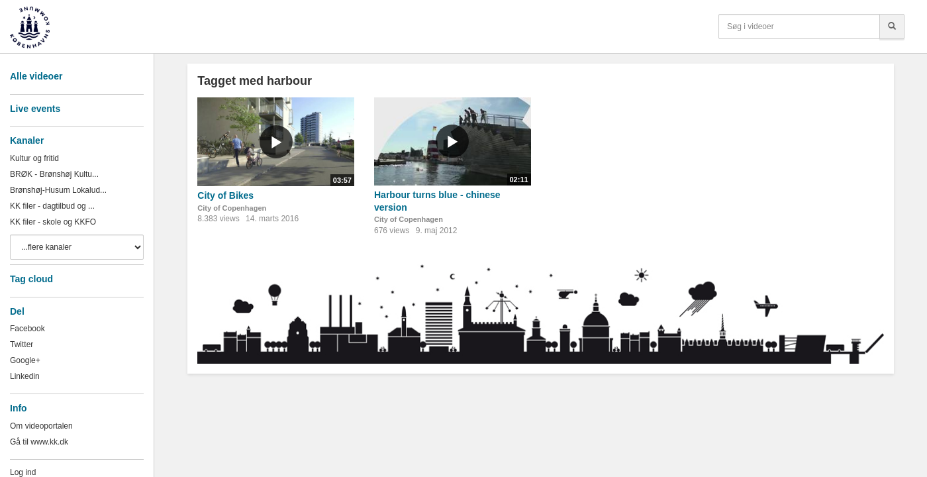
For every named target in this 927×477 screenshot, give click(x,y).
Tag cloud (31, 279)
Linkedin (25, 376)
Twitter (21, 344)
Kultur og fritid (34, 158)
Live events (35, 108)
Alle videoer (36, 76)
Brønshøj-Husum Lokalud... (58, 190)
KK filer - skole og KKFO (53, 222)
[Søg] (891, 26)
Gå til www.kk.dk (39, 442)
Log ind (23, 472)
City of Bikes (225, 195)
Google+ (25, 360)
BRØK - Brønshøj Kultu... (54, 174)
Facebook (27, 328)
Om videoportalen (41, 426)
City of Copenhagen (231, 208)
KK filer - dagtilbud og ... (52, 206)
